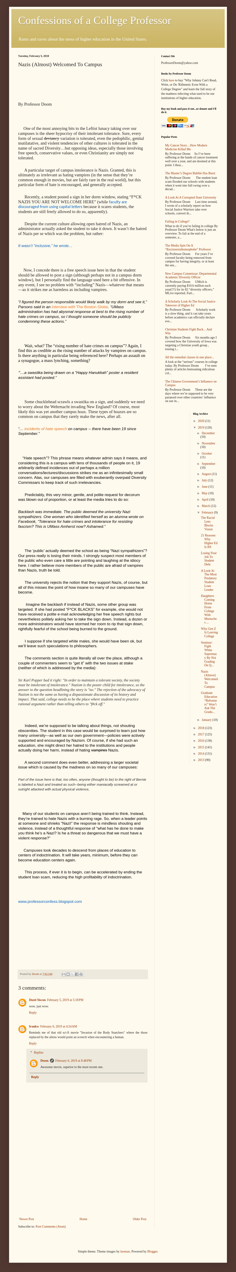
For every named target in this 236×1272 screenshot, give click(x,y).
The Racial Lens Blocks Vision (208, 523)
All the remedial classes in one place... (189, 357)
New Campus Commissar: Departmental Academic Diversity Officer (191, 275)
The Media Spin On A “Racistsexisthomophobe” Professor (188, 247)
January (207, 720)
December (208, 433)
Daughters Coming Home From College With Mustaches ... (208, 609)
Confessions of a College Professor (94, 20)
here (171, 80)
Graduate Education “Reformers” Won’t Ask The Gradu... (209, 702)
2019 (201, 427)
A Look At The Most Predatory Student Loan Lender (208, 580)
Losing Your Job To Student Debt (208, 558)
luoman (125, 1251)
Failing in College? (177, 221)
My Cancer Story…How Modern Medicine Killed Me (186, 147)
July (205, 480)
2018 (201, 728)
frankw (34, 1026)
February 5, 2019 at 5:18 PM (65, 1000)
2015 (201, 747)
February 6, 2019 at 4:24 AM (58, 1026)
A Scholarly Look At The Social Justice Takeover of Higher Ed (190, 303)
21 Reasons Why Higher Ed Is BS (209, 541)
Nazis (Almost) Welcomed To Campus (209, 679)
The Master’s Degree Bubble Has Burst (190, 173)
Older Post (140, 1219)
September (208, 463)
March (206, 506)
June (205, 486)
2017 (201, 734)
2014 (201, 753)
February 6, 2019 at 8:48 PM (73, 1060)
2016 (201, 740)
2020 (201, 421)
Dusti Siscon (37, 1000)
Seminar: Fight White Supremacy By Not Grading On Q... (209, 654)
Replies (38, 1052)
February (208, 512)
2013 (201, 760)
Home (83, 1219)
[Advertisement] (83, 1182)
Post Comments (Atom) (51, 1226)
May (205, 493)
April (205, 499)
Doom (44, 1060)
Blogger (152, 1251)
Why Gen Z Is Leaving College (209, 632)
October (207, 453)
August (207, 474)
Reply (33, 1012)
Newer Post (26, 1219)
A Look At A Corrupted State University (190, 197)
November (208, 443)
